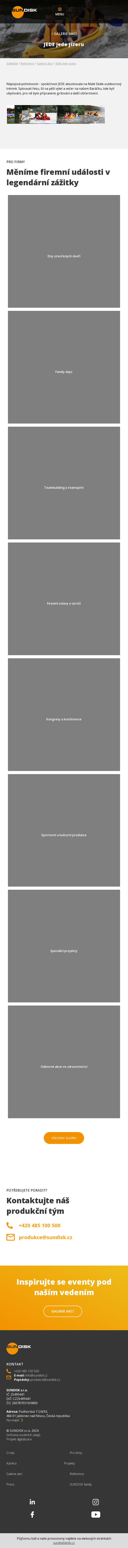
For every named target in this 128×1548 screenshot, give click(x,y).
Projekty (69, 1463)
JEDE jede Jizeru (65, 63)
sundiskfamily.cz (64, 1543)
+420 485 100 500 (39, 1225)
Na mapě (12, 1420)
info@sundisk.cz (36, 1375)
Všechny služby (64, 1138)
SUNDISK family (81, 1484)
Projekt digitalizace (19, 1439)
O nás (10, 1453)
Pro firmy (76, 1453)
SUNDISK (12, 63)
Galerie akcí (63, 33)
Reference (27, 63)
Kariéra (11, 1463)
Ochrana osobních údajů (23, 1435)
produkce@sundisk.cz (45, 1237)
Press (10, 1484)
